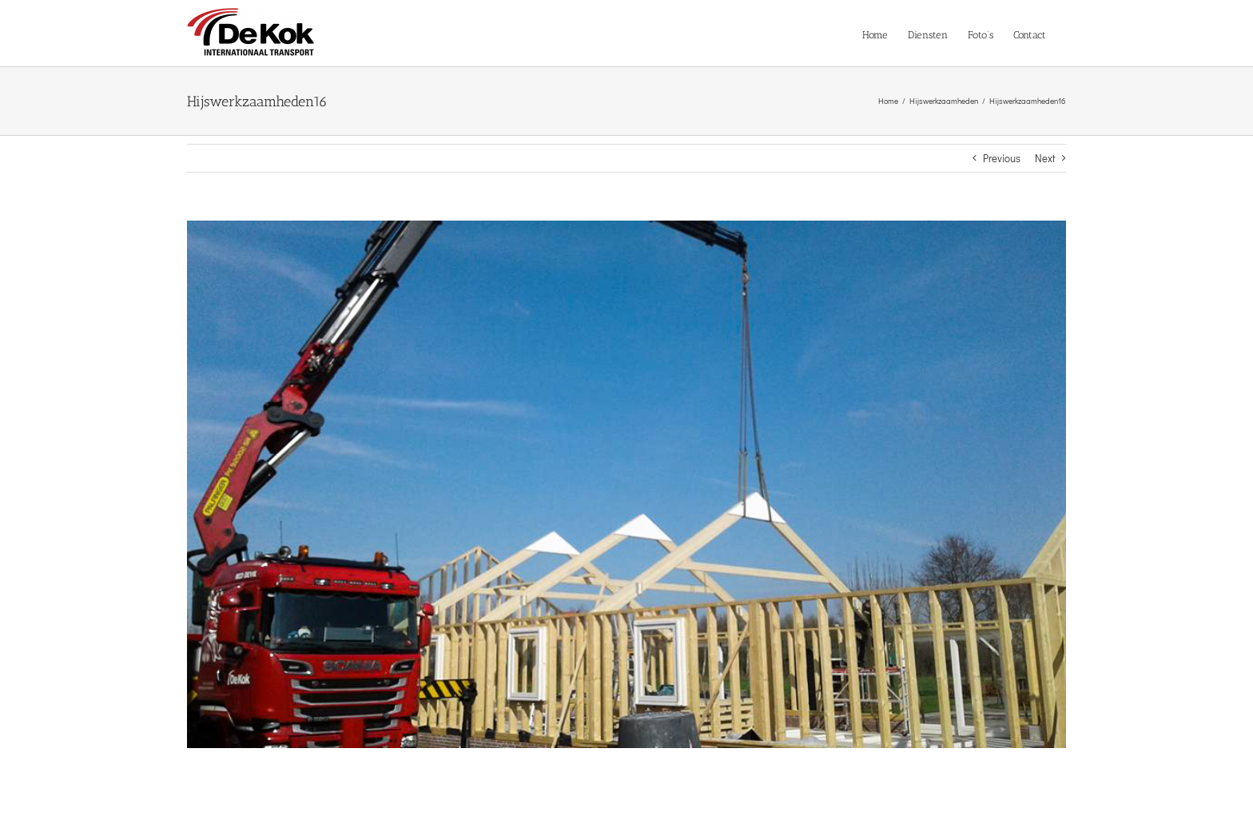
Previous (1001, 158)
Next (1045, 158)
